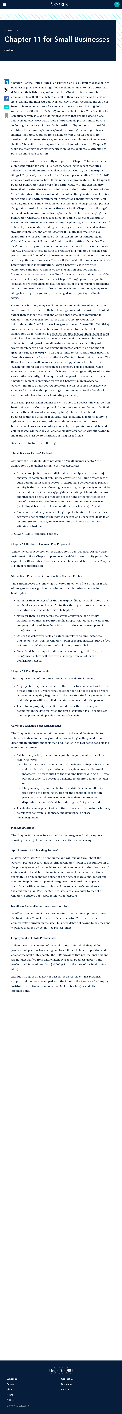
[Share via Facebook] (6, 98)
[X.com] (61, 1370)
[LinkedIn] (52, 1370)
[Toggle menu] (4, 4)
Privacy (65, 1389)
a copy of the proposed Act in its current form (79, 333)
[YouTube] (69, 1370)
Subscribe (12, 1378)
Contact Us (67, 1378)
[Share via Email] (6, 107)
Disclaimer (67, 1384)
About (10, 1389)
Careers (11, 1384)
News (10, 1394)
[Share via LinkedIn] (6, 82)
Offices (10, 1400)
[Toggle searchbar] (117, 4)
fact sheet (25, 338)
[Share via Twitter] (6, 90)
